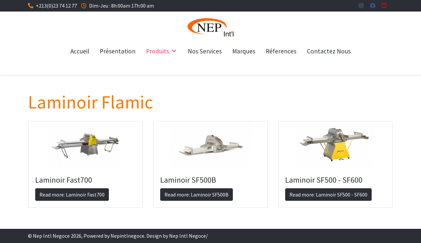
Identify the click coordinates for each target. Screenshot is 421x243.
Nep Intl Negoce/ (188, 235)
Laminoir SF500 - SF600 (323, 180)
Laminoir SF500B (188, 180)
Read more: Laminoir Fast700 (72, 194)
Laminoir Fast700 (63, 180)
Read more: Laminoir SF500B (196, 194)
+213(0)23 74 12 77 (56, 5)
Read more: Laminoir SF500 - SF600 (328, 194)
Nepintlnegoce (127, 235)
